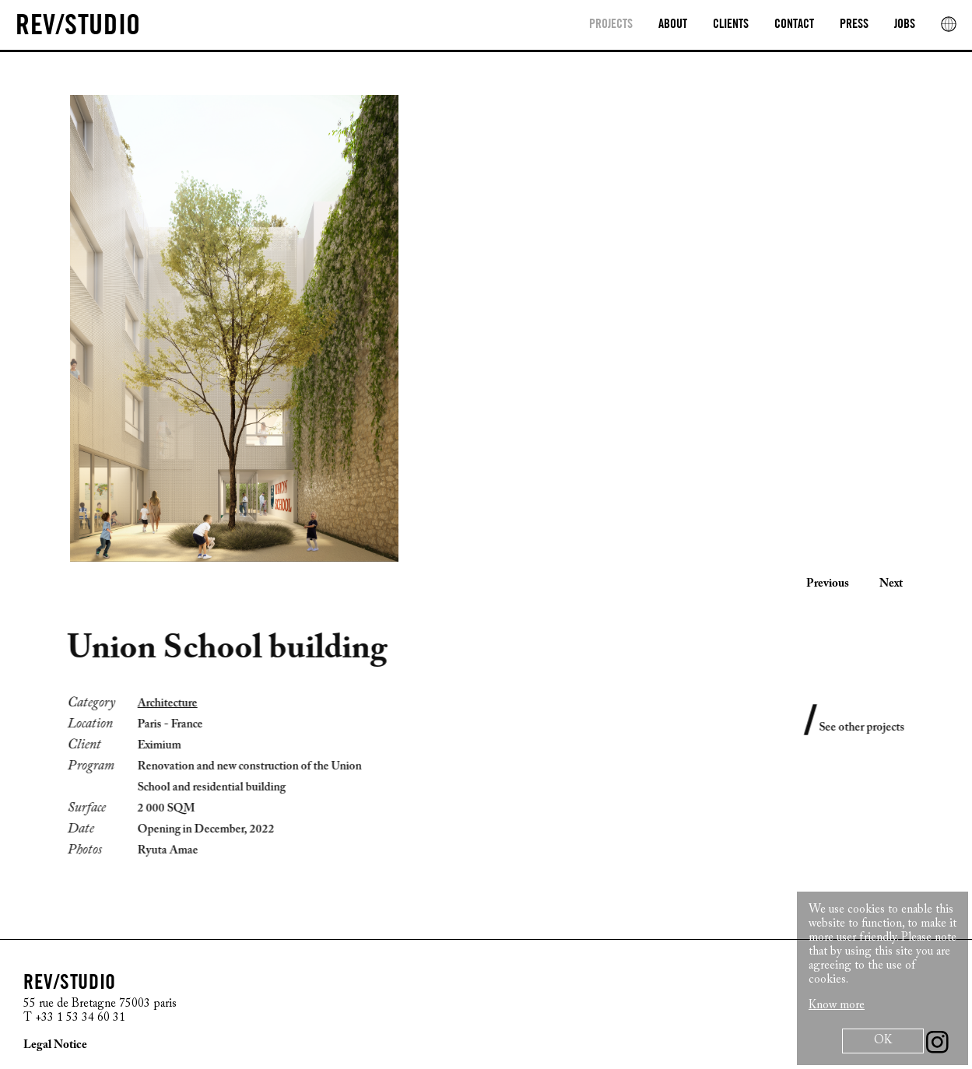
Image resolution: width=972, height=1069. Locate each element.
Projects (611, 24)
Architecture (158, 704)
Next (891, 584)
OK (883, 1040)
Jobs (904, 24)
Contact (794, 24)
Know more (837, 1005)
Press (854, 24)
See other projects (871, 728)
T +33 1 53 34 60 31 (74, 1018)
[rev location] (948, 24)
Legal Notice (55, 1045)
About (672, 24)
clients (731, 24)
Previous (827, 584)
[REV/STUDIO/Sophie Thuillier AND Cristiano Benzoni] (78, 26)
